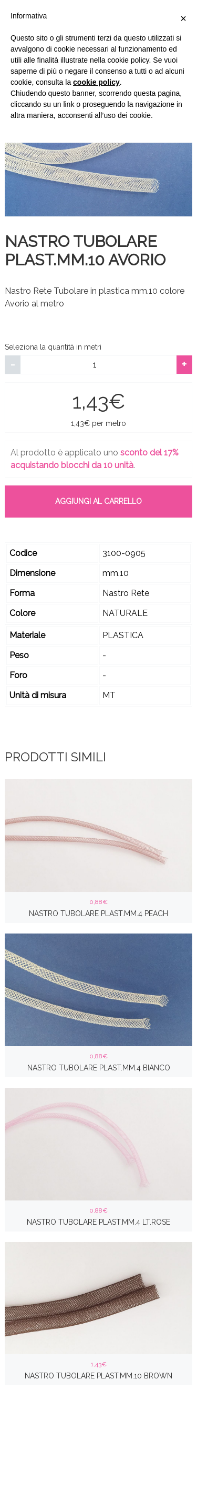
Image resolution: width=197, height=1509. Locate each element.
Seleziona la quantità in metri (53, 347)
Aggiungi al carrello (98, 501)
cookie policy (96, 82)
